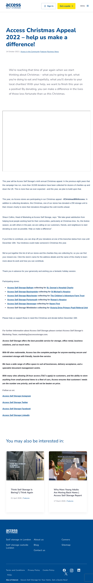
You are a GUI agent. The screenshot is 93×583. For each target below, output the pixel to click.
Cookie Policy (48, 570)
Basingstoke (22, 292)
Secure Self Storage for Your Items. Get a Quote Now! (44, 580)
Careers (66, 539)
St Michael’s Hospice (60, 292)
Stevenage (21, 304)
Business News (53, 51)
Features (43, 51)
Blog (36, 544)
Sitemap (66, 544)
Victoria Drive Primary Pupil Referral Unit (69, 308)
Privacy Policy (34, 570)
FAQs (9, 575)
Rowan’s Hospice (58, 300)
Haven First (54, 304)
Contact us (39, 550)
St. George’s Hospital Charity (60, 288)
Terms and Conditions (15, 570)
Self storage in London (18, 539)
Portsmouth (22, 300)
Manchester (22, 296)
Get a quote (66, 6)
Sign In (48, 6)
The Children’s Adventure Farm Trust (67, 296)
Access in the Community (30, 51)
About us (39, 539)
